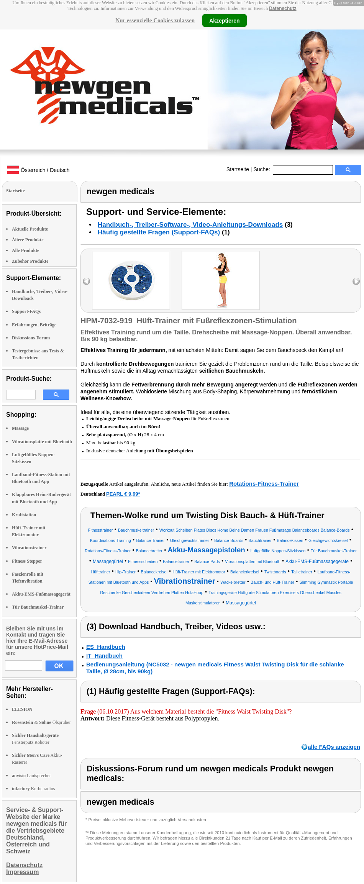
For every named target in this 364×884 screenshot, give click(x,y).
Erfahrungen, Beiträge (34, 324)
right (356, 281)
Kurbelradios (33, 788)
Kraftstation (24, 514)
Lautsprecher (31, 775)
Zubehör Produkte (30, 261)
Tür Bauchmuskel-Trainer (38, 607)
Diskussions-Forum (31, 338)
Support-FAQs (26, 311)
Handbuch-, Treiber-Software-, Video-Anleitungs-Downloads (190, 224)
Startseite (237, 169)
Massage (20, 428)
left (86, 281)
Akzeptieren (224, 20)
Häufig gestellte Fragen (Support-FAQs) (159, 232)
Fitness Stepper (27, 561)
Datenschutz (282, 8)
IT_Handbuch (104, 655)
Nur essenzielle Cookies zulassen (155, 20)
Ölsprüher (41, 722)
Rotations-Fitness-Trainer (264, 483)
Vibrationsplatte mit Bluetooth (42, 441)
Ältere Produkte (28, 239)
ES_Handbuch (105, 646)
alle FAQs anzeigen (334, 746)
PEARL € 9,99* (123, 494)
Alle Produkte (25, 250)
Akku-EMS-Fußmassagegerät (41, 594)
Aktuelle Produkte (30, 229)
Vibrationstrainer (29, 547)
